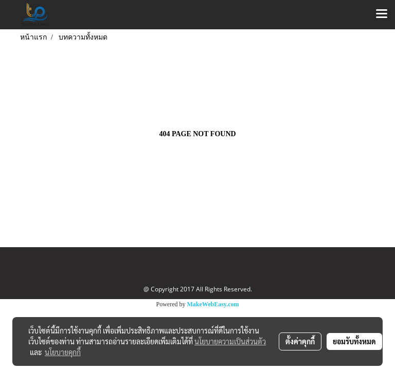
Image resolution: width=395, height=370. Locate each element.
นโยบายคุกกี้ (63, 352)
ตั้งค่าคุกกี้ (300, 341)
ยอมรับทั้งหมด (354, 341)
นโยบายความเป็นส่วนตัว (230, 341)
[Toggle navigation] (381, 14)
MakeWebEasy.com (213, 304)
